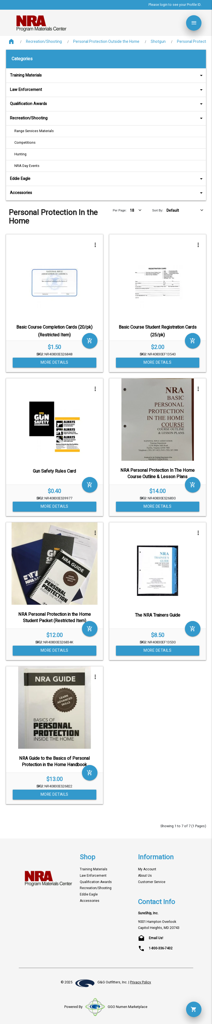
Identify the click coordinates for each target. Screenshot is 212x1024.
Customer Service (151, 882)
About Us (145, 875)
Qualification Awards (107, 104)
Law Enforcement (107, 89)
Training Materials (107, 75)
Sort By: (157, 210)
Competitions (25, 142)
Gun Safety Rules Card (54, 471)
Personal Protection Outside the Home (106, 41)
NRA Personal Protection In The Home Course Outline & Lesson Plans (157, 473)
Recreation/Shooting (44, 41)
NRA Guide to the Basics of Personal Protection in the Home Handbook (54, 761)
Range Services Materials (34, 131)
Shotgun (158, 41)
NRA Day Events (26, 165)
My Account (147, 869)
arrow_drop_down (194, 75)
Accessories (107, 193)
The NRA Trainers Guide (157, 615)
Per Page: (119, 210)
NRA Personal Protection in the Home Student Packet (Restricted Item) (54, 617)
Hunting (20, 154)
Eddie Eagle (107, 178)
